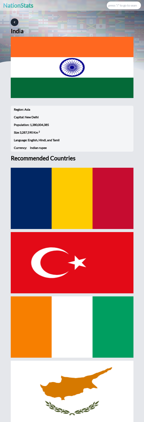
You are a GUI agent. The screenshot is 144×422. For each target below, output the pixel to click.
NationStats (18, 5)
